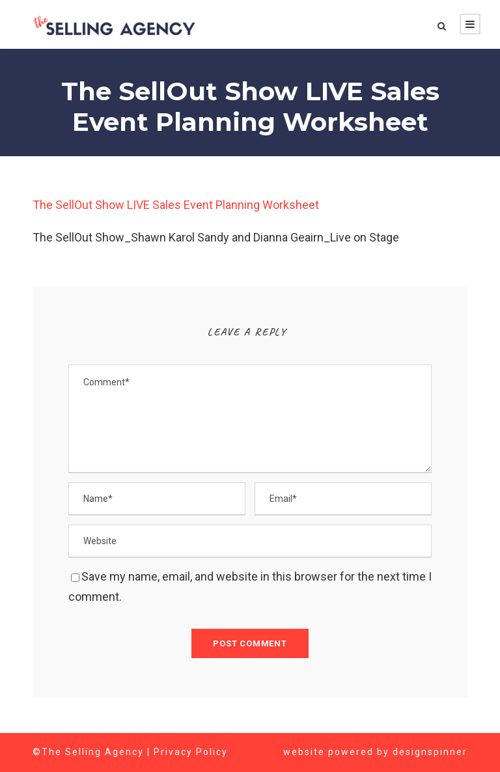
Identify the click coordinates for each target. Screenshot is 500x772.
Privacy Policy (191, 752)
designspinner (430, 752)
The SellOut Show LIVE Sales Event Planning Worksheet (181, 205)
